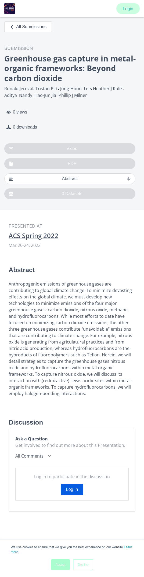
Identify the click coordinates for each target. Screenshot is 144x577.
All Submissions (28, 26)
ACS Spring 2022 (33, 235)
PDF (42, 164)
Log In (72, 489)
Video (43, 149)
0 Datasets (45, 194)
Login (128, 8)
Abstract (70, 179)
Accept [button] (61, 565)
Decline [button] (83, 565)
